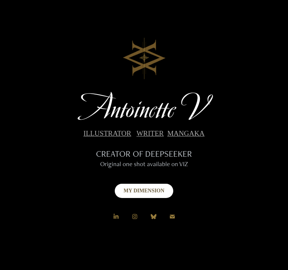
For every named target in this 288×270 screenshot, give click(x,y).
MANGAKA (185, 133)
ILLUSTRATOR (107, 133)
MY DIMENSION (144, 191)
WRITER (150, 133)
